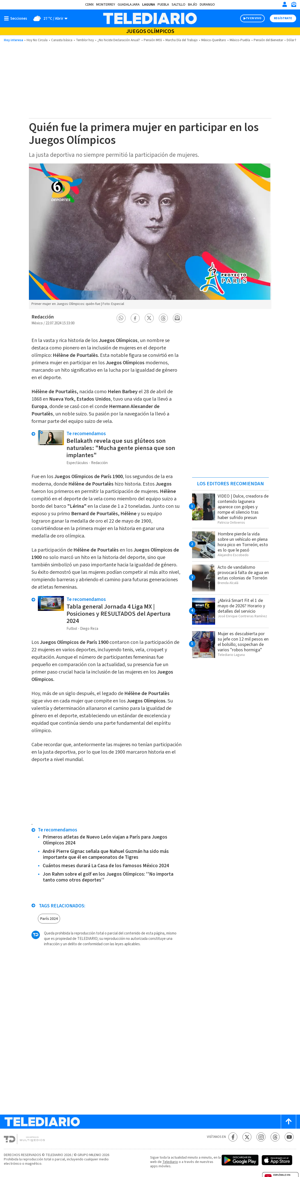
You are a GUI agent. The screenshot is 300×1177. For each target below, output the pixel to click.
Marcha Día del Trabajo (181, 40)
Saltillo (178, 4)
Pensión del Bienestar (268, 40)
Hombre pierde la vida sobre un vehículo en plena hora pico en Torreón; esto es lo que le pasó (243, 542)
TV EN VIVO (253, 18)
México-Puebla (240, 40)
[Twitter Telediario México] (246, 1136)
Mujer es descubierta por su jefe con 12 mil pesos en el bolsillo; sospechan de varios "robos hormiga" (243, 642)
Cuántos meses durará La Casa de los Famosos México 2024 (106, 865)
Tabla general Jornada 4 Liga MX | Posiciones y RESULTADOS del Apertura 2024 (118, 613)
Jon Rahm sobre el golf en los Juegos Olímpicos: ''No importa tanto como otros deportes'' (108, 877)
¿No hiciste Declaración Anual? (118, 40)
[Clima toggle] (49, 18)
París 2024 (49, 918)
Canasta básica (61, 40)
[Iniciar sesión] (284, 4)
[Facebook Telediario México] (232, 1136)
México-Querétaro (213, 40)
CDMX (89, 4)
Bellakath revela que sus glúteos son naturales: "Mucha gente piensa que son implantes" (120, 448)
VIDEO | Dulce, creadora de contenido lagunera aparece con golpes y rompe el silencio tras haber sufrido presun (243, 507)
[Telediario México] (150, 18)
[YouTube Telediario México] (289, 1136)
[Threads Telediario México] (275, 1136)
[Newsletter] (293, 5)
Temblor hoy (85, 40)
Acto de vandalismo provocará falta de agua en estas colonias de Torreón (243, 572)
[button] (121, 318)
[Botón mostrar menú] (16, 18)
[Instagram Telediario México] (261, 1136)
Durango (207, 4)
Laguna (148, 4)
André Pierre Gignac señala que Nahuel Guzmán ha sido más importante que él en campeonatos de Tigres (106, 854)
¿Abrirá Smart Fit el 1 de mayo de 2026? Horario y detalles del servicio (241, 605)
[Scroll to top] (288, 1122)
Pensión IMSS (153, 40)
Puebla (163, 4)
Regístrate (283, 18)
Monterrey (105, 4)
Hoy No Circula (37, 40)
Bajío (192, 4)
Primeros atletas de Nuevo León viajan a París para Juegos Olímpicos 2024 (105, 840)
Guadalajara (129, 4)
